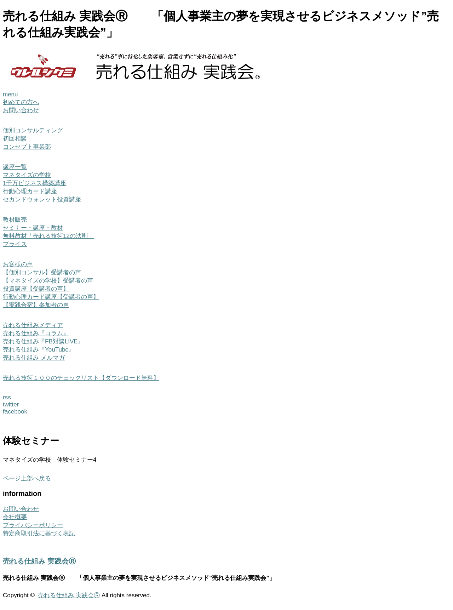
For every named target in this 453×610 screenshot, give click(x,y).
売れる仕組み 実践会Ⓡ (39, 561)
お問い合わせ (21, 110)
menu (10, 94)
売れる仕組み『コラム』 (36, 333)
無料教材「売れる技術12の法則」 (48, 236)
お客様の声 (18, 264)
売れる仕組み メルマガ (34, 357)
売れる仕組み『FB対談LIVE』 (43, 341)
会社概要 (15, 517)
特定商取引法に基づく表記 (39, 533)
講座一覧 (15, 167)
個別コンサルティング (33, 130)
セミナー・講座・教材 (33, 227)
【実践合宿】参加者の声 (36, 305)
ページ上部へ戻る (27, 478)
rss (7, 397)
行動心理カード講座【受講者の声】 (51, 296)
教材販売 (15, 219)
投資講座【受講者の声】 (36, 288)
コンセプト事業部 (27, 146)
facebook (15, 411)
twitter (11, 404)
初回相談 (15, 138)
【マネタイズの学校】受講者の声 (48, 280)
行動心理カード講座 (30, 191)
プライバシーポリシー (33, 525)
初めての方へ (21, 102)
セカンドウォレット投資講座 (42, 199)
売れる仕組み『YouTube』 (39, 349)
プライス (15, 244)
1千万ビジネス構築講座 (34, 183)
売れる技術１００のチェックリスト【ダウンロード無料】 (81, 378)
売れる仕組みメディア (33, 325)
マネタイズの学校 (27, 175)
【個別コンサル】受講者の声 (42, 272)
